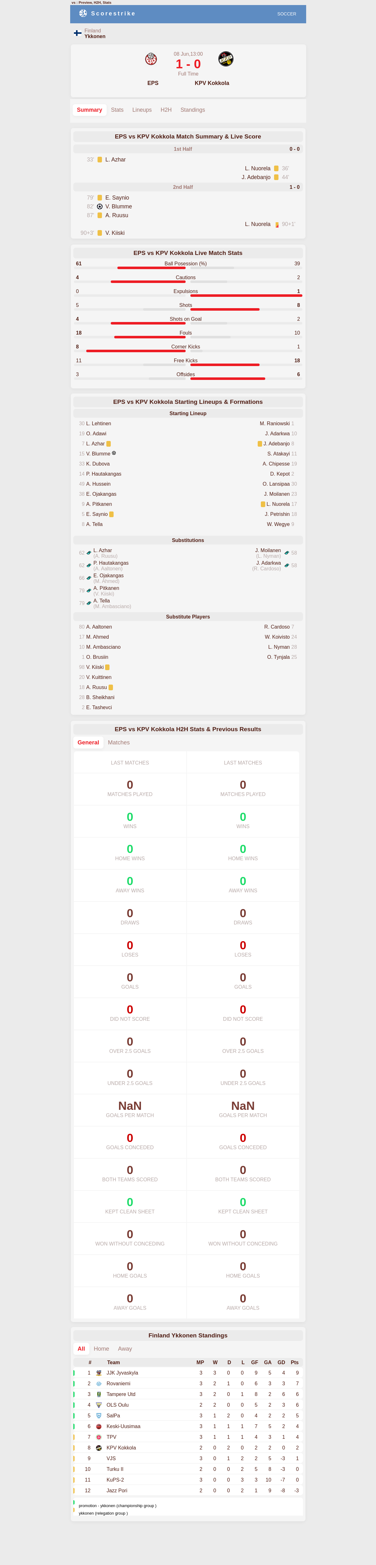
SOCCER (287, 13)
